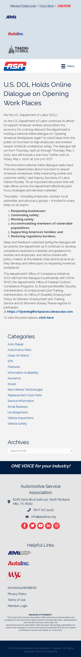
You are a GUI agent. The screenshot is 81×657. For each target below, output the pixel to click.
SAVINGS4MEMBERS (22, 588)
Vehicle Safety (17, 423)
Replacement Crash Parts (25, 395)
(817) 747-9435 (43, 510)
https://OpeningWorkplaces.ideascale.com (40, 311)
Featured (14, 367)
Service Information (21, 401)
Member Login (17, 606)
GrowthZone (50, 651)
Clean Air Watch (18, 355)
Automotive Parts (19, 350)
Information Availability (23, 372)
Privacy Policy (17, 594)
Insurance (14, 378)
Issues (12, 384)
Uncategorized (18, 412)
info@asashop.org (43, 516)
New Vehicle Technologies (25, 389)
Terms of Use (17, 600)
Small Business (18, 406)
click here (46, 317)
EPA (10, 361)
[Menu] (68, 66)
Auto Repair (16, 344)
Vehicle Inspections (21, 418)
